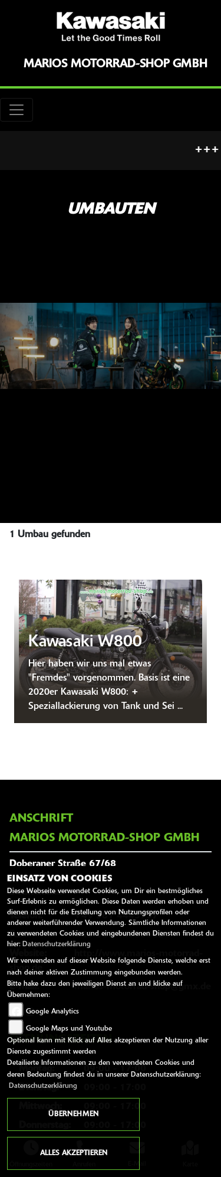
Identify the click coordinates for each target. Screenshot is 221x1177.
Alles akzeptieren (73, 1153)
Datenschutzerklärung (56, 944)
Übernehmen (73, 1114)
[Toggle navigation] (16, 110)
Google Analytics (52, 1011)
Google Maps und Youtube (69, 1028)
